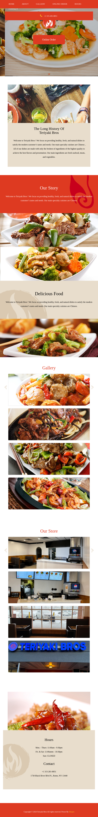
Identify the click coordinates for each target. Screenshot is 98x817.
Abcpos (71, 812)
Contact (13, 9)
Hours (78, 4)
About (25, 4)
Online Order (60, 4)
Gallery (40, 4)
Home (11, 4)
